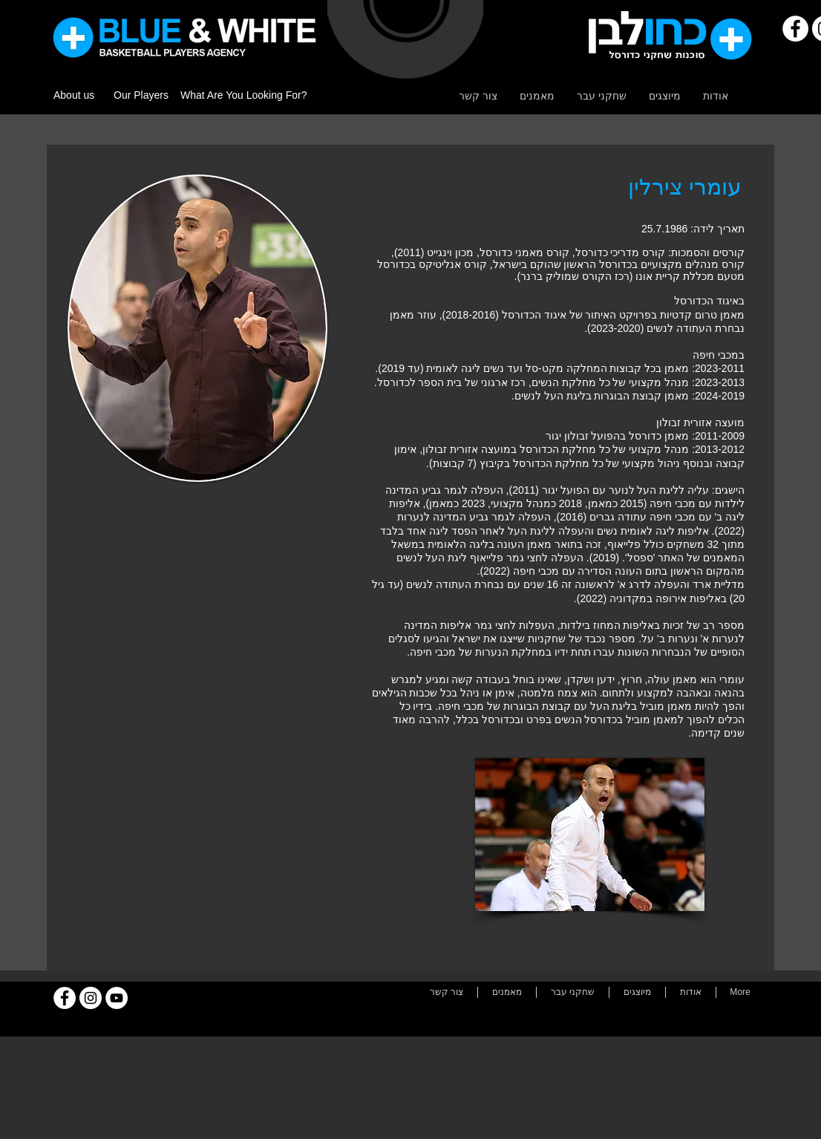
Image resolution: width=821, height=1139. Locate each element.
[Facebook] (795, 29)
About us (73, 95)
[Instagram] (90, 998)
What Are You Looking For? (243, 95)
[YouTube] (116, 998)
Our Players (141, 95)
